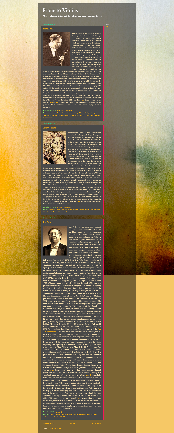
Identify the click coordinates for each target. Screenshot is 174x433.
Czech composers (61, 209)
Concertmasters (70, 115)
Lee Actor (47, 222)
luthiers (96, 115)
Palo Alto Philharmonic (64, 417)
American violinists (54, 113)
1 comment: (69, 110)
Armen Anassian (67, 113)
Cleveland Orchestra (58, 115)
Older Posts (96, 423)
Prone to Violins (60, 10)
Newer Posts (48, 423)
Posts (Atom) (56, 428)
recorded (89, 375)
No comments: (69, 412)
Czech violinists (73, 209)
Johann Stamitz (49, 128)
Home (72, 423)
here (82, 100)
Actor (52, 370)
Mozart (60, 212)
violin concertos (69, 212)
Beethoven (51, 209)
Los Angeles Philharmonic (85, 115)
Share (108, 27)
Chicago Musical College (81, 113)
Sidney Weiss (48, 29)
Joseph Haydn (95, 209)
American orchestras (83, 414)
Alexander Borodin (54, 414)
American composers (68, 414)
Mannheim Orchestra (50, 212)
